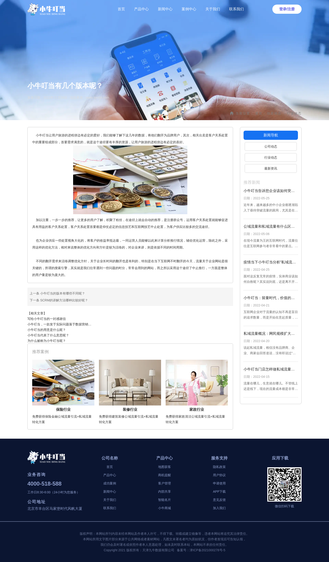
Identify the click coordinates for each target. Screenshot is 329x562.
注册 (291, 9)
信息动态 (274, 113)
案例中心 (189, 9)
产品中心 (141, 9)
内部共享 (164, 491)
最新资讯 (270, 168)
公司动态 (270, 146)
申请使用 (219, 483)
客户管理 (164, 483)
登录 (283, 9)
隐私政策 (219, 467)
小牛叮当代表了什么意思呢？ (48, 335)
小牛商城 (164, 508)
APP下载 (219, 491)
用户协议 (219, 475)
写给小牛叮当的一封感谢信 (46, 319)
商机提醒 (164, 475)
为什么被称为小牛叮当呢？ (46, 341)
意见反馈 (219, 500)
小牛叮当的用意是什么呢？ (46, 330)
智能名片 (164, 500)
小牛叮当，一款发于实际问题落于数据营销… (59, 324)
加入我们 (219, 508)
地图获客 (164, 467)
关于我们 (212, 9)
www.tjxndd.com (97, 97)
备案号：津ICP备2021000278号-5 (201, 550)
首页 (121, 9)
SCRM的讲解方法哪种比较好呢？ (63, 300)
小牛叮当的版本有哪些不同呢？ (62, 293)
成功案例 (109, 483)
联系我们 (236, 9)
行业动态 (270, 157)
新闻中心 (165, 9)
